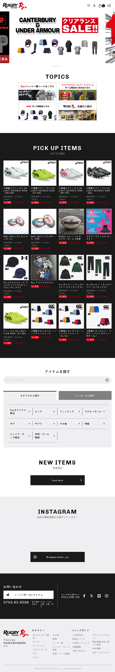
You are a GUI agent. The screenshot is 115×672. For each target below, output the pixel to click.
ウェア (36, 641)
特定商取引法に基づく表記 (100, 643)
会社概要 (96, 648)
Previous (3, 40)
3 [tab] (58, 66)
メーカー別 (58, 643)
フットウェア (39, 645)
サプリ (36, 657)
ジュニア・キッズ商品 (61, 648)
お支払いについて (81, 643)
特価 (55, 639)
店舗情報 (77, 647)
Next (111, 40)
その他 (56, 635)
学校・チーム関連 (61, 653)
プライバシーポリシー (100, 636)
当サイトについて (100, 652)
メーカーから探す (85, 395)
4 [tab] (61, 66)
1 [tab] (54, 66)
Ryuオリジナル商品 (41, 636)
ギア (35, 653)
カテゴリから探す (29, 395)
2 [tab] (56, 66)
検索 (107, 380)
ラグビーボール (40, 649)
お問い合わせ (79, 650)
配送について (79, 639)
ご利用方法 (78, 635)
